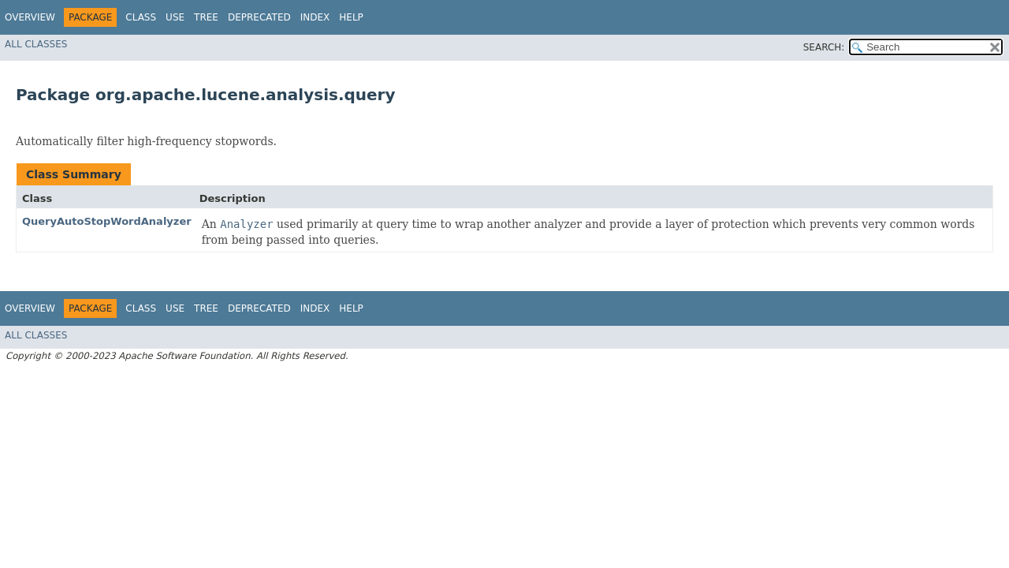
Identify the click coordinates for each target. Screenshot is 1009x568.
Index (315, 17)
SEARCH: (824, 47)
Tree (206, 17)
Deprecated (259, 17)
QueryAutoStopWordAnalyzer (107, 221)
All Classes (36, 44)
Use (175, 17)
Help (351, 17)
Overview (30, 17)
